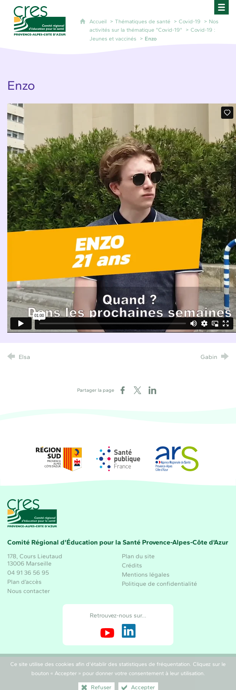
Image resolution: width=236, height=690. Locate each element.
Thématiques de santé (142, 21)
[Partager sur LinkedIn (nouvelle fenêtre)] (152, 390)
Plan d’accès (24, 581)
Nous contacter (28, 591)
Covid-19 (189, 21)
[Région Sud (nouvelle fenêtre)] (59, 458)
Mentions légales (146, 574)
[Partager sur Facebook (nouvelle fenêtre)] (122, 390)
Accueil (98, 21)
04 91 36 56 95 (28, 572)
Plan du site (138, 556)
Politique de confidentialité (159, 583)
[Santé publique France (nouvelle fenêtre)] (118, 458)
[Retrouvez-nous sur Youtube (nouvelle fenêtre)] (107, 631)
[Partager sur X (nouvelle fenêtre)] (137, 390)
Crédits (132, 565)
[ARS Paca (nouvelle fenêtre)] (177, 458)
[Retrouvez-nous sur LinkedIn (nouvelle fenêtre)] (129, 631)
